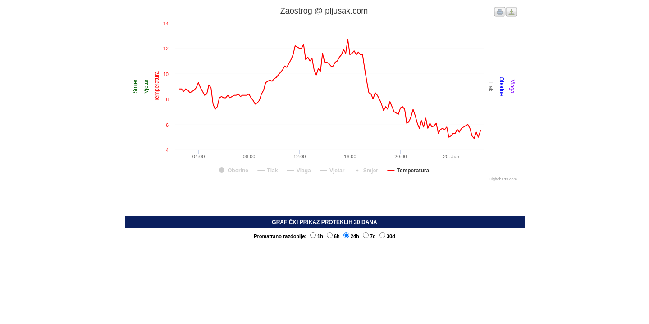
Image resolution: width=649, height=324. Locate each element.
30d (387, 236)
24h (351, 236)
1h (316, 236)
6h (333, 236)
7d (369, 236)
